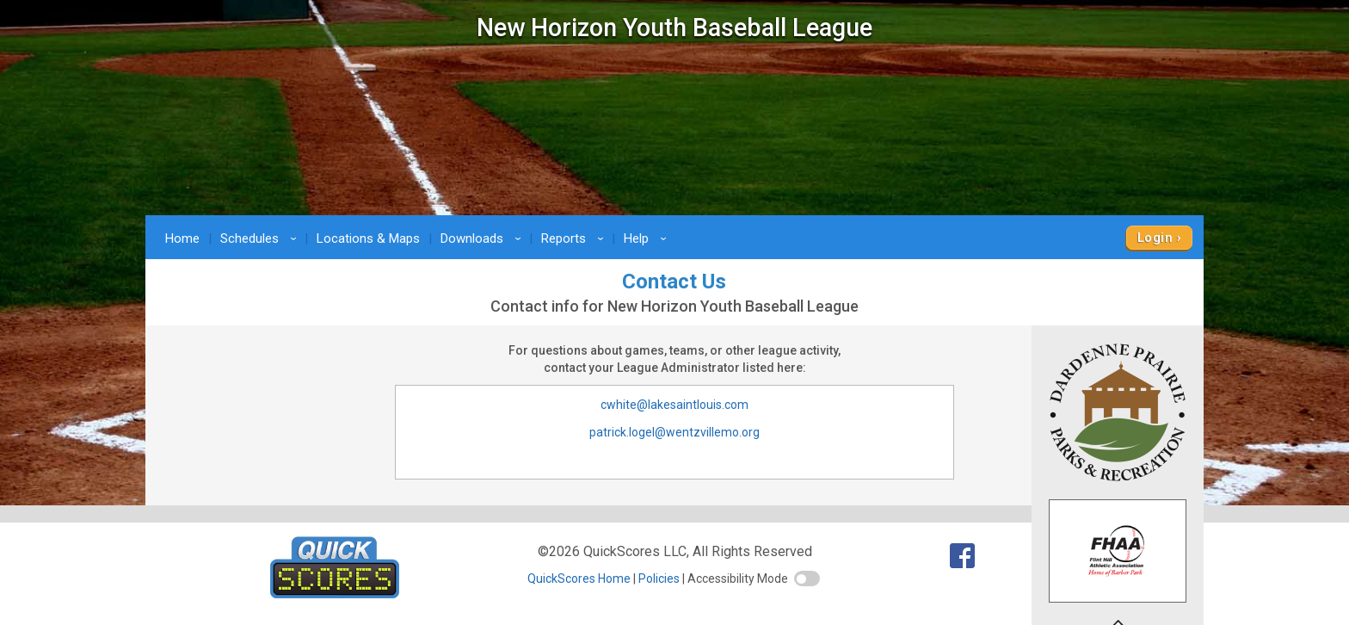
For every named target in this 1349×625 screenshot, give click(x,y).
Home (182, 238)
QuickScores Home (579, 578)
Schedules (261, 238)
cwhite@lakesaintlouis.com (674, 405)
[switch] (807, 578)
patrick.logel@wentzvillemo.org (674, 432)
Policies (659, 578)
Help (648, 238)
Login (1155, 237)
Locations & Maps (368, 238)
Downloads (483, 238)
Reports (575, 238)
